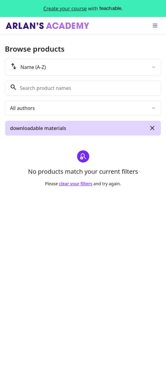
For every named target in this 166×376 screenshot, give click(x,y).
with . (82, 8)
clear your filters (75, 183)
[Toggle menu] (155, 25)
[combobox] (83, 67)
